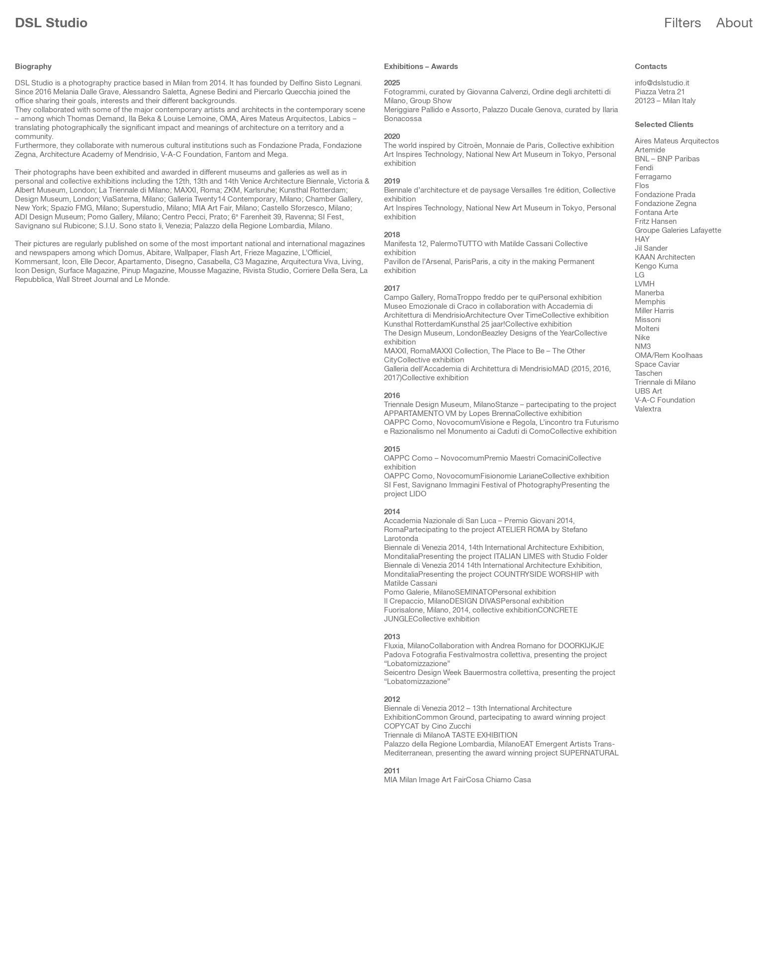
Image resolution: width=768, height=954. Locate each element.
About (734, 23)
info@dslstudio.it (662, 83)
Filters (682, 23)
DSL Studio (51, 23)
